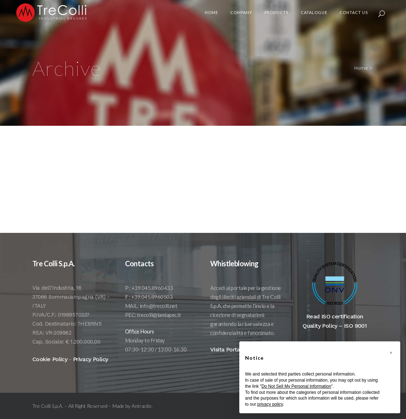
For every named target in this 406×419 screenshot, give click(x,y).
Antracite (142, 413)
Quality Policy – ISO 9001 (334, 333)
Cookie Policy (49, 366)
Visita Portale (227, 356)
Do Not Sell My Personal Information (296, 386)
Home (361, 68)
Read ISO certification (334, 323)
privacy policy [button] (270, 404)
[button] (391, 353)
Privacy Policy (90, 366)
